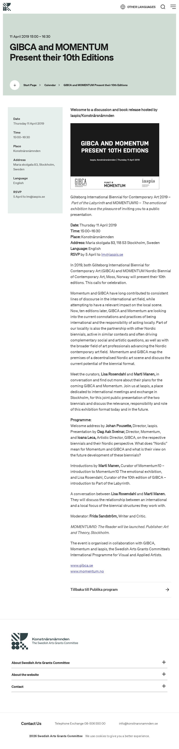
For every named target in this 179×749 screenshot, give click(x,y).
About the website (89, 674)
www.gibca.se (81, 565)
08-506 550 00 (94, 723)
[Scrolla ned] (15, 85)
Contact (89, 686)
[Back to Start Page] (7, 7)
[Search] (163, 7)
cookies (101, 736)
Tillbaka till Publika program (94, 589)
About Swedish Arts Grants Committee (89, 662)
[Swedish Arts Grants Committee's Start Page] (45, 642)
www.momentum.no (87, 571)
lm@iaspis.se (112, 254)
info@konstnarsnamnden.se (138, 723)
